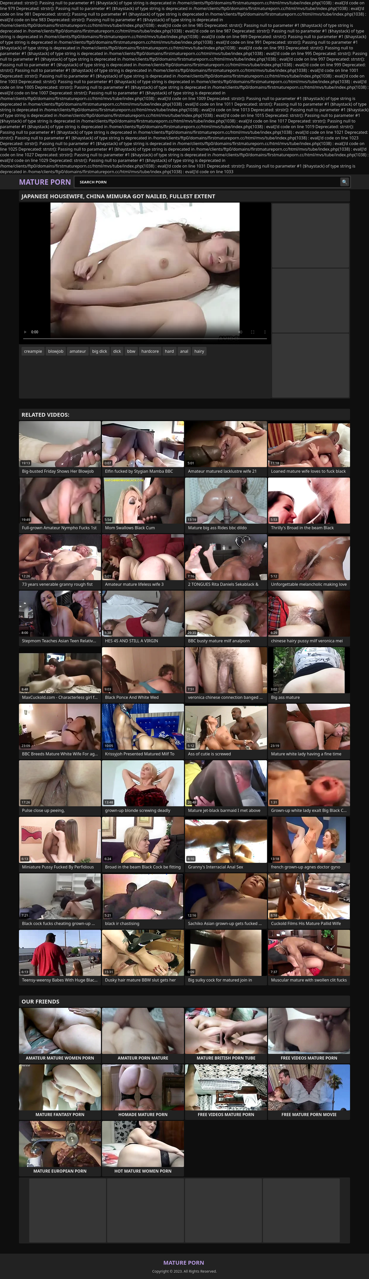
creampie (33, 351)
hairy (199, 351)
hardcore (150, 351)
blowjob (56, 351)
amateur (77, 351)
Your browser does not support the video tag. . (145, 273)
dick (117, 351)
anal (184, 351)
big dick (99, 351)
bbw (131, 351)
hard (169, 351)
